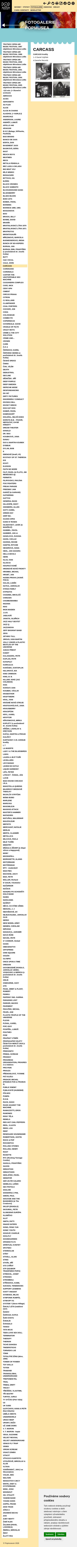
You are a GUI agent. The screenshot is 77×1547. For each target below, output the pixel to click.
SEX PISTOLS (9, 1187)
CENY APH (7, 288)
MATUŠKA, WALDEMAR (13, 818)
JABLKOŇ (7, 616)
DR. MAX (6, 434)
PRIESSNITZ (8, 1051)
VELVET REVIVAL (10, 1437)
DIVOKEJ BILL (9, 402)
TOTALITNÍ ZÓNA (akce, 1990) (13, 1357)
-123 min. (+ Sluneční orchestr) (12, 91)
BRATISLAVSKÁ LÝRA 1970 (14, 226)
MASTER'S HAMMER (12, 812)
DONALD (7, 431)
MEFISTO (7, 824)
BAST (5, 151)
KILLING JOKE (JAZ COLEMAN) (11, 681)
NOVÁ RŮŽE (8, 935)
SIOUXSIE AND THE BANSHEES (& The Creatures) (11, 1201)
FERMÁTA (7, 477)
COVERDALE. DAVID (12, 324)
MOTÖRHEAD (9, 865)
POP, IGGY (7, 1026)
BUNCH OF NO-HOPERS (13, 243)
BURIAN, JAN (8, 246)
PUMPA (6, 1096)
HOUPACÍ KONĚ (10, 566)
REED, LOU (8, 1128)
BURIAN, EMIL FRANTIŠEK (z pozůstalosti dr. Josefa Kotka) (14, 251)
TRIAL (5, 1382)
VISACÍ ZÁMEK (9, 1452)
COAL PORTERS (10, 306)
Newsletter (35, 10)
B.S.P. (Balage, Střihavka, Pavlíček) (13, 132)
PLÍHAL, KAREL (9, 1023)
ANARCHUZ (8, 117)
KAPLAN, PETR (9, 659)
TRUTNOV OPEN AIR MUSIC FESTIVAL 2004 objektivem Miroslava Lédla (14, 77)
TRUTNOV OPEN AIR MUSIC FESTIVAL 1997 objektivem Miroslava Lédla (14, 46)
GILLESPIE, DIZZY (10, 504)
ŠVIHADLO (7, 1324)
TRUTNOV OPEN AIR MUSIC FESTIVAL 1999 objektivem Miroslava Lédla (14, 54)
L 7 (4, 745)
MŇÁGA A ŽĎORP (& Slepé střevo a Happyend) (14, 849)
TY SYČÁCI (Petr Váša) (12, 1400)
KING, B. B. (7, 677)
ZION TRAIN (8, 1507)
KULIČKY (7, 737)
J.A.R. (5, 613)
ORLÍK (6, 980)
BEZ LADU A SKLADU (12, 166)
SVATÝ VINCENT (10, 1292)
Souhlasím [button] (50, 1534)
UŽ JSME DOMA (10, 1426)
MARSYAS (7, 803)
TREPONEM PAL (10, 1379)
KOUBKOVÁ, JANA (11, 437)
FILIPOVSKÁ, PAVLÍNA (12, 480)
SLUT (5, 1218)
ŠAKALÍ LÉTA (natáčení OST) (13, 1308)
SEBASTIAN (8, 1169)
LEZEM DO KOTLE (11, 766)
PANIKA (6, 994)
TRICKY (6, 1388)
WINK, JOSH (8, 1489)
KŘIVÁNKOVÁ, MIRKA (12, 720)
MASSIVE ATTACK (11, 809)
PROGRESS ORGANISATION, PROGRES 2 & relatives (15, 1062)
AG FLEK (7, 105)
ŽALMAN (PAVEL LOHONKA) (10, 1526)
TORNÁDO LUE (9, 1350)
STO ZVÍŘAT (8, 1266)
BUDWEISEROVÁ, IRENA (13, 240)
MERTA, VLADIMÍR (11, 833)
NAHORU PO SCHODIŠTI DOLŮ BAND (13, 893)
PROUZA (6, 1071)
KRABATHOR (8, 694)
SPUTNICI (7, 1248)
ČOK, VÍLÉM (8, 367)
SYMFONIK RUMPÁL (12, 1298)
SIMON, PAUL (8, 1196)
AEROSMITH (8, 102)
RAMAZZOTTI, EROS (12, 1110)
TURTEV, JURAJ (10, 1397)
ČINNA (6, 364)
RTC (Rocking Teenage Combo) (12, 1159)
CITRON (6, 297)
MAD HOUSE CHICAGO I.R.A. (13, 782)
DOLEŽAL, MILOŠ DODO (13, 417)
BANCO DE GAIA (10, 140)
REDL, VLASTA (9, 1125)
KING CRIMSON (9, 674)
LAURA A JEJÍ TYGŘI (12, 757)
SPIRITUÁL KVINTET (11, 1245)
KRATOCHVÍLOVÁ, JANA (13, 706)
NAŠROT (6, 903)
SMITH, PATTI (8, 1221)
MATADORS (8, 815)
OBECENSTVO (9, 947)
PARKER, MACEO (10, 1003)
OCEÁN (6, 956)
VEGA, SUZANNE (10, 1434)
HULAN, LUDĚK (9, 583)
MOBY (5, 853)
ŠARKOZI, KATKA (10, 1315)
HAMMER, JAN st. (10, 533)
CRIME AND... (8, 338)
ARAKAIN (7, 128)
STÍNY (5, 1254)
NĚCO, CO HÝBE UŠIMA (13, 906)
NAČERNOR (8, 886)
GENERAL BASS (10, 501)
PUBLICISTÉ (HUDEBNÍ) (13, 1090)
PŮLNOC (6, 1093)
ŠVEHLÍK (7, 1321)
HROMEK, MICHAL (11, 572)
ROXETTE (7, 1155)
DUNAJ (6, 439)
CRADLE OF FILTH (11, 327)
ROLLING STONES (11, 1146)
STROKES (7, 1277)
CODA (5, 312)
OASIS (6, 944)
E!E (4, 460)
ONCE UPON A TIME (11, 962)
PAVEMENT (8, 1006)
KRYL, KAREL (9, 714)
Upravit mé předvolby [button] (53, 1539)
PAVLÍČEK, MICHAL (11, 1009)
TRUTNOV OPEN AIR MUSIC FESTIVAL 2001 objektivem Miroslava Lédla (14, 69)
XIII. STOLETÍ (8, 1495)
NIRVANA (7, 929)
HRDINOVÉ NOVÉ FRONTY (14, 569)
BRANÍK (6, 223)
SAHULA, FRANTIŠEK (12, 1163)
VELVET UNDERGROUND (13, 1440)
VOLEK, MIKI (8, 1475)
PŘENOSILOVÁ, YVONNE (13, 1074)
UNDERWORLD (9, 1417)
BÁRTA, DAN (8, 142)
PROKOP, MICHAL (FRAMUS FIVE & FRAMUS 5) (14, 1081)
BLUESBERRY (9, 193)
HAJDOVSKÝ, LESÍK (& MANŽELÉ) (13, 526)
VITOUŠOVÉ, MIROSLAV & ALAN (14, 1462)
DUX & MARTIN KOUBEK (13, 442)
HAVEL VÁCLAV (9, 539)
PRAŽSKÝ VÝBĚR (10, 1038)
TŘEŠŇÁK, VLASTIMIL (12, 1391)
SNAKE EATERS (10, 1224)
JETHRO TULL (9, 636)
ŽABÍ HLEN (7, 1522)
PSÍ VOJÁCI (8, 1077)
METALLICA (8, 836)
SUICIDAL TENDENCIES (13, 1286)
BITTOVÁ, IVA (9, 178)
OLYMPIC (7, 959)
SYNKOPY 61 (8, 1301)
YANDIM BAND (9, 1498)
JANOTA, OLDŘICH (11, 618)
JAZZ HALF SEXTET (11, 621)
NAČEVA (6, 889)
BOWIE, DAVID (9, 220)
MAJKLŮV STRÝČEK (12, 794)
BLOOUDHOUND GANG (13, 190)
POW (5, 1035)
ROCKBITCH (8, 1143)
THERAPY (7, 1339)
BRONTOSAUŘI (9, 234)
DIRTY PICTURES (10, 396)
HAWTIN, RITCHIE (10, 545)
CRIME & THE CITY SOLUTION (11, 334)
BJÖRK (6, 181)
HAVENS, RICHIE (10, 542)
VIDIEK (6, 1446)
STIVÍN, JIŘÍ (8, 1263)
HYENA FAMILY (9, 589)
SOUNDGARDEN (10, 1239)
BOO (5, 214)
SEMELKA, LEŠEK (11, 1184)
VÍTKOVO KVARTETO (12, 1458)
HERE (5, 557)
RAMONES (7, 1113)
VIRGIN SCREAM (10, 1449)
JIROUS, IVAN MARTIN (12, 639)
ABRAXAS (7, 96)
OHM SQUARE (9, 953)
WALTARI (7, 1478)
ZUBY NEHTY (8, 1519)
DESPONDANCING (11, 390)
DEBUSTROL (8, 372)
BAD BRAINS (8, 137)
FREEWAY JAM (9, 489)
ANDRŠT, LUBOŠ (10, 122)
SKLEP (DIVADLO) (10, 1206)
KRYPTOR (7, 717)
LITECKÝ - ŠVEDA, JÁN (13, 775)
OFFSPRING (8, 950)
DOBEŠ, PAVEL (9, 411)
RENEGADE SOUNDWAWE (14, 1134)
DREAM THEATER (10, 428)
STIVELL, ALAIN (10, 1257)
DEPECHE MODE (10, 387)
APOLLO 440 (8, 125)
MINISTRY (7, 845)
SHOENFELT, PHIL (11, 1193)
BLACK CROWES (10, 184)
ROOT (5, 1152)
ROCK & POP (8, 1140)
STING (5, 1260)
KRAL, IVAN (8, 700)
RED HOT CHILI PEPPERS (14, 1122)
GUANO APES (9, 519)
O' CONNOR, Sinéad (11, 941)
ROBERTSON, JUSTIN (12, 1137)
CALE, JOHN (8, 263)
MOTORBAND (9, 862)
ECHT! (5, 463)
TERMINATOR (9, 1336)
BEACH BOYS (9, 154)
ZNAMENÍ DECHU (10, 1513)
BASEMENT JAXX (10, 145)
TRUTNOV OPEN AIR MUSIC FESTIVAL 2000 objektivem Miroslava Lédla (14, 62)
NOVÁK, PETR (9, 938)
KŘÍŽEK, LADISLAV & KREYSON (12, 730)
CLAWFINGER (9, 303)
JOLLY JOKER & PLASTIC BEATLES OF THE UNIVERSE (14, 644)
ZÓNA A (6, 1510)
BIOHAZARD (8, 175)
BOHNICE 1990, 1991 (12, 208)
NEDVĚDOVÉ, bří (10, 912)
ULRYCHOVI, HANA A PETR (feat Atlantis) (14, 1410)
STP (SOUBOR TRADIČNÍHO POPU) (11, 1270)
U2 (4, 1403)
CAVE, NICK (8, 285)
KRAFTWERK (8, 697)
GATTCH (6, 498)
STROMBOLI (8, 1280)
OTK (5, 986)
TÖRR (5, 1353)
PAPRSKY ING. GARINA (13, 997)
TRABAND (7, 1371)
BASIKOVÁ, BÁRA (11, 148)
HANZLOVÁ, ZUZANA (12, 536)
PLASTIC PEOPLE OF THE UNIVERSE (14, 1016)
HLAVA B (7, 563)
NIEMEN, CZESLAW (11, 926)
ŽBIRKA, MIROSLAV (11, 1530)
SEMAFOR (7, 1178)
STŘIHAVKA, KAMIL (11, 1283)
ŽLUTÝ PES (8, 1536)
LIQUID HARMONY (11, 769)
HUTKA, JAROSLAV (11, 586)
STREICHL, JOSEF (11, 1274)
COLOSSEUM (8, 315)
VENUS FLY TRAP (10, 1443)
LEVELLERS (8, 760)
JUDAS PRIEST (9, 650)
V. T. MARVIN (8, 1429)
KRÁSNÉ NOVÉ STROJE (13, 703)
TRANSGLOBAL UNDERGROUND (10, 1375)
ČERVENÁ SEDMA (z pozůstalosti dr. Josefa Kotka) (12, 355)
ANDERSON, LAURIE (12, 119)
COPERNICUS (9, 321)
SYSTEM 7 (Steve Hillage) (14, 1304)
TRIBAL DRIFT (9, 1385)
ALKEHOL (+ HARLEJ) (12, 114)
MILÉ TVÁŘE (8, 842)
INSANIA (6, 604)
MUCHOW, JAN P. (10, 874)
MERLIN (6, 830)
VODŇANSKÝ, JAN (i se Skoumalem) (13, 1470)
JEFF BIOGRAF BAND (12, 630)
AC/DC (6, 99)
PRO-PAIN (7, 1068)
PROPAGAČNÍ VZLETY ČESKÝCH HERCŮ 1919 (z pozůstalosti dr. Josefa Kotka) (14, 1044)
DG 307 (6, 393)
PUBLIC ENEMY (9, 1087)
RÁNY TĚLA (8, 1116)
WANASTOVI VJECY (11, 1481)
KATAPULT (7, 662)
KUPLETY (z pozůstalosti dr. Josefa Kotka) (13, 724)
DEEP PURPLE (9, 381)
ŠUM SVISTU (8, 1318)
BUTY (5, 257)
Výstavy (26, 7)
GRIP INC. (7, 516)
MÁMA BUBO (8, 797)
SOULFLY (7, 1236)
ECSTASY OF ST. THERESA (14, 457)
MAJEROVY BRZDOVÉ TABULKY (12, 790)
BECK (5, 160)
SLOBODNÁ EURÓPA (12, 1212)
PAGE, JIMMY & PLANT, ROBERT (13, 990)
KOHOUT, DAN (9, 688)
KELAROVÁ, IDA (10, 671)
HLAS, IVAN (8, 560)
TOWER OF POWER (11, 1362)
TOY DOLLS (8, 1365)
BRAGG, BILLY (9, 217)
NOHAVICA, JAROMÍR (12, 932)
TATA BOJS (8, 1330)
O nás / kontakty (21, 10)
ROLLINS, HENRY (10, 1149)
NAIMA (6, 897)
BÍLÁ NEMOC (8, 172)
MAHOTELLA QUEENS (12, 786)
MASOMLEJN (8, 806)
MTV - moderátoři (10, 868)
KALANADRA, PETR (11, 656)
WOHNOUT (7, 1492)
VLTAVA (6, 1467)
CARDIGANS (8, 269)
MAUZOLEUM (9, 821)
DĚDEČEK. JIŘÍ (9, 378)
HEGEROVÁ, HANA (11, 548)
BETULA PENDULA (11, 163)
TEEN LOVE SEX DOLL (12, 1333)
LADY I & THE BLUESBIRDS (15, 751)
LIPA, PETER (8, 772)
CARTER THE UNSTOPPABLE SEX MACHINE (11, 277)
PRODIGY (7, 1057)
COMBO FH (8, 318)
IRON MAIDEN (9, 610)
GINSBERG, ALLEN (11, 507)
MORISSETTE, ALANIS (12, 859)
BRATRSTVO (8, 231)
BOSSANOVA (8, 211)
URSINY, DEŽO (9, 1423)
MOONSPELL (8, 856)
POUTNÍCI (7, 1032)
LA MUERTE (8, 748)
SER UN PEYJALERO (12, 1181)
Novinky (17, 7)
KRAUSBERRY (9, 708)
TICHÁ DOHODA (10, 1344)
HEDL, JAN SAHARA (12, 551)
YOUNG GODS (9, 1501)
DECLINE (7, 375)
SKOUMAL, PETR (10, 1209)
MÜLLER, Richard (10, 880)
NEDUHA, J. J (9, 909)
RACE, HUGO (8, 1102)
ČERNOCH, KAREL (11, 350)
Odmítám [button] (61, 1534)
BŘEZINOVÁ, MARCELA (13, 237)
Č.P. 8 (5, 347)
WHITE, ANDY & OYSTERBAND (9, 1485)
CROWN (6, 341)
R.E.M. (5, 1099)
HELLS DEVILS (9, 554)
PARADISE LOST (10, 1000)
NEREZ (6, 920)
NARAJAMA (8, 900)
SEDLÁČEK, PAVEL (11, 1175)
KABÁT (6, 653)
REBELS (6, 1119)
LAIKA (5, 754)
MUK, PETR (8, 877)
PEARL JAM (8, 1012)
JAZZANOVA (8, 627)
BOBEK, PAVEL (9, 202)
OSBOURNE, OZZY (11, 983)
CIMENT (6, 291)
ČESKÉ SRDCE (9, 361)
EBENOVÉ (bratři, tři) (12, 454)
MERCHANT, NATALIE (12, 827)
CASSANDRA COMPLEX (13, 282)
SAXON (6, 1166)
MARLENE (7, 800)
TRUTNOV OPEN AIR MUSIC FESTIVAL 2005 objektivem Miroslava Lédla (14, 85)
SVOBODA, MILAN (11, 1295)
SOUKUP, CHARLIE (11, 1233)
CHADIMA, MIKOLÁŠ (12, 595)
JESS (5, 633)
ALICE (5, 108)
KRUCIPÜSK (8, 711)
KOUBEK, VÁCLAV (11, 691)
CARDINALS (8, 272)
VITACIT (6, 1455)
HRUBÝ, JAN (8, 575)
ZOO (5, 1516)
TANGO (6, 1327)
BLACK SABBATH (10, 187)
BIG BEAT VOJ (9, 169)
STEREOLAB (8, 1251)
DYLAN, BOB (8, 448)
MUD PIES (7, 871)
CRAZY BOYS (9, 330)
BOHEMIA (7, 205)
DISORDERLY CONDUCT (13, 399)
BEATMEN (7, 157)
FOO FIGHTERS (9, 483)
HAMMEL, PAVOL (10, 530)
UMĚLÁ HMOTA (9, 1414)
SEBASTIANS (8, 1172)
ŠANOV (6, 1312)
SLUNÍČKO (7, 1215)
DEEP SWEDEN (9, 384)
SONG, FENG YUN (10, 1227)
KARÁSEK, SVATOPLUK (13, 668)
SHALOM (7, 1190)
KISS (5, 685)
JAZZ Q (6, 624)
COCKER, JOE (9, 309)
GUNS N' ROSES (10, 522)
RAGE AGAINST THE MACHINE (12, 1106)
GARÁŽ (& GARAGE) (12, 492)
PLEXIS (6, 1020)
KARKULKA (8, 665)
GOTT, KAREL (9, 510)
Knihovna (48, 7)
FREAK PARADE (10, 486)
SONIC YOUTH (9, 1230)
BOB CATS (7, 199)
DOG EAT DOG (9, 408)
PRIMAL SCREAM (10, 1054)
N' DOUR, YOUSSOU (11, 883)
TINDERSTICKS (9, 1347)
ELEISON (7, 466)
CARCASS (7, 266)
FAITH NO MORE (10, 469)
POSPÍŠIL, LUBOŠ (10, 1029)
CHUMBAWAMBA (10, 601)
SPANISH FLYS (9, 1242)
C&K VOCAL (8, 260)
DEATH (6, 370)
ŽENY (5, 1533)
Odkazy (56, 7)
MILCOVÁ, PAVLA (10, 839)
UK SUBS (7, 1406)
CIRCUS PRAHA (10, 294)
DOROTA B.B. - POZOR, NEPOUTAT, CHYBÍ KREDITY (13, 422)
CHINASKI (7, 598)
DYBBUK (7, 445)
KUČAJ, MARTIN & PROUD (14, 734)
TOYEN (6, 1368)
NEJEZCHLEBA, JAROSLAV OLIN (15, 916)
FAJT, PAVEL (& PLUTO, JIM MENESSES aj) (15, 473)
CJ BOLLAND (8, 300)
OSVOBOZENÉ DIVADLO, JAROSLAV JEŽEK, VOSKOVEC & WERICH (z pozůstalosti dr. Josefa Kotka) (14, 972)
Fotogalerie (36, 7)
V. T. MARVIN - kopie (11, 1432)
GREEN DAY (8, 513)
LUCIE (5, 778)
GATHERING (8, 495)
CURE (5, 344)
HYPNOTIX (7, 592)
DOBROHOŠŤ (9, 414)
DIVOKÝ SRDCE (9, 405)
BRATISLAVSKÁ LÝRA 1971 (14, 228)
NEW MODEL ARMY (11, 923)
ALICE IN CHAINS (10, 111)
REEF (5, 1131)
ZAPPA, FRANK (9, 1504)
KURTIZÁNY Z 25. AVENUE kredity (14, 741)
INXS (5, 607)
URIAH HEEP (8, 1420)
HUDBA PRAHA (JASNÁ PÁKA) (13, 579)
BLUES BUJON (9, 196)
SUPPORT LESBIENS (12, 1289)
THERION (7, 1342)
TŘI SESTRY (8, 1394)
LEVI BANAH (8, 763)
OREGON (7, 965)
